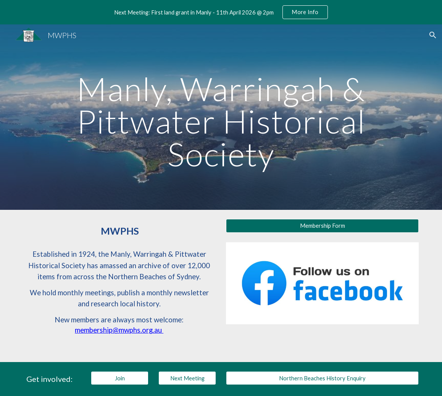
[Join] (119, 378)
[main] (220, 117)
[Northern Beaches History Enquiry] (322, 378)
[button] (433, 35)
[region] (221, 12)
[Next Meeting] (187, 378)
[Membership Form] (322, 226)
